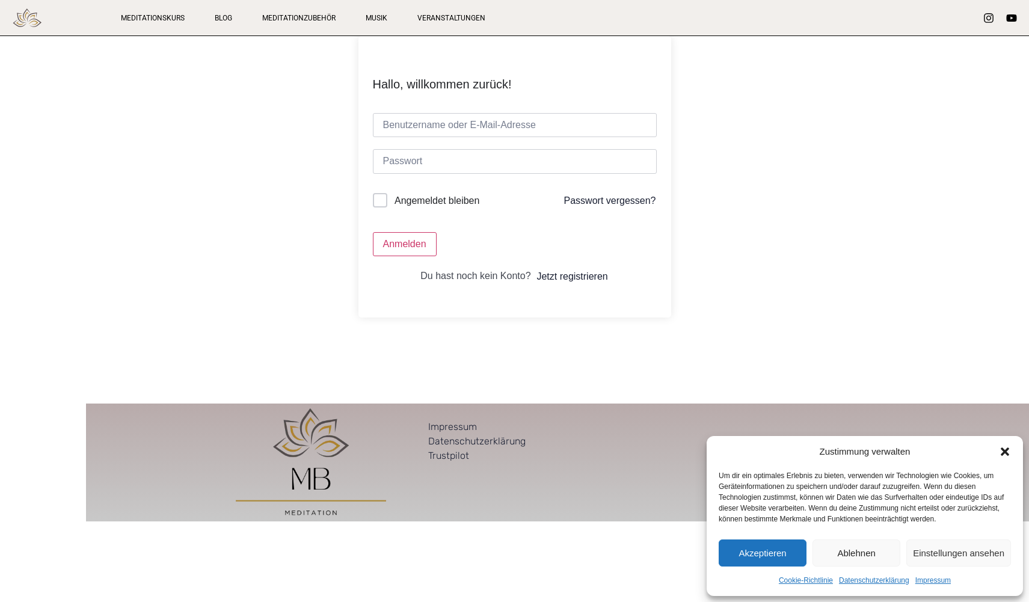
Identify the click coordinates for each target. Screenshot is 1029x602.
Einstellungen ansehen (958, 553)
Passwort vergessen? (610, 200)
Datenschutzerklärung (874, 580)
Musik (376, 18)
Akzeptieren (762, 553)
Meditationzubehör (299, 18)
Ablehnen (856, 553)
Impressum (933, 580)
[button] (1005, 452)
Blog (223, 18)
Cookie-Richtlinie (806, 580)
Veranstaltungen (451, 18)
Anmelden (404, 244)
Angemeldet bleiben (437, 200)
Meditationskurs (153, 18)
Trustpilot (448, 455)
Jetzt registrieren (571, 276)
